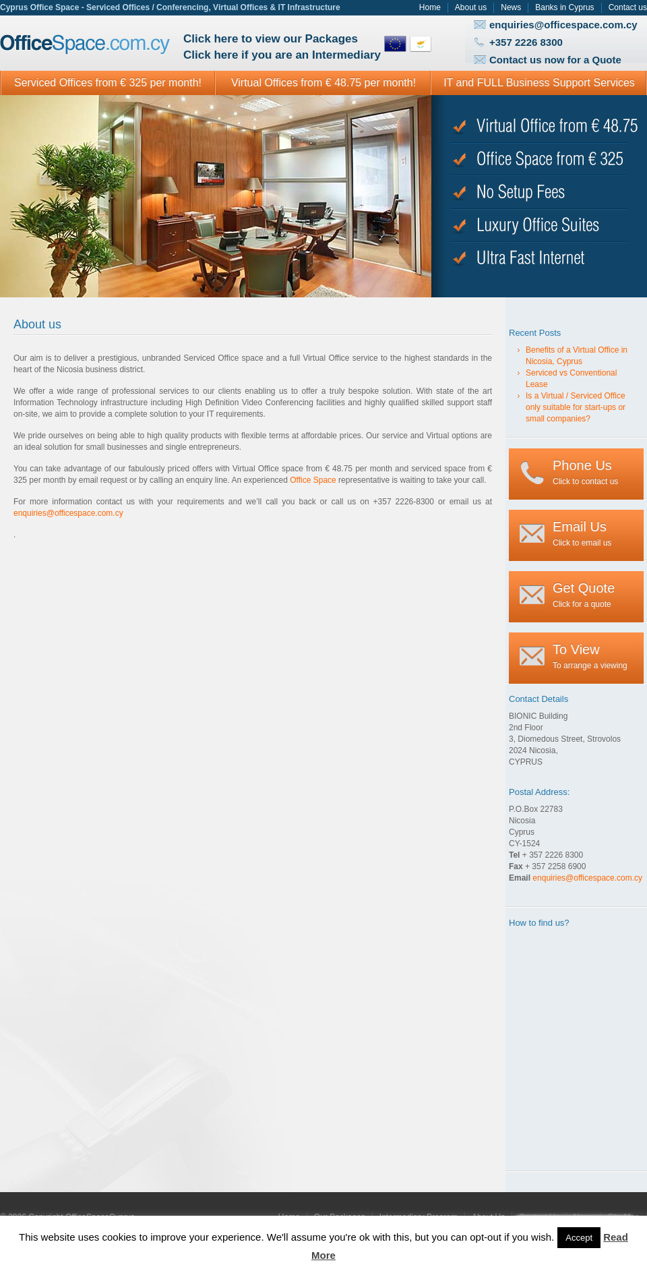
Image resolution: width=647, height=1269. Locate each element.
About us (471, 7)
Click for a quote (584, 595)
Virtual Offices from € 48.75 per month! (323, 82)
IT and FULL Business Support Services (539, 82)
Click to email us (582, 533)
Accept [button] (578, 1238)
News (511, 7)
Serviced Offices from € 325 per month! (108, 82)
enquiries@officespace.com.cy (563, 24)
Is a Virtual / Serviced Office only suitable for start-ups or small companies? (575, 407)
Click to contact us (585, 472)
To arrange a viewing (590, 656)
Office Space (85, 44)
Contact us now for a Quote (555, 59)
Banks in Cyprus (564, 7)
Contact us (628, 7)
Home (430, 7)
